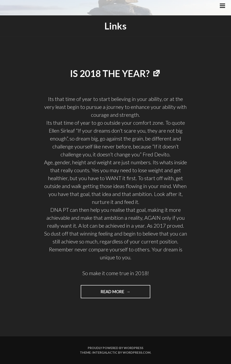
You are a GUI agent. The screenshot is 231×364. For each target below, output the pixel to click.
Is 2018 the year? (110, 73)
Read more (120, 293)
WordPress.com (136, 352)
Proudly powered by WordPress (115, 348)
